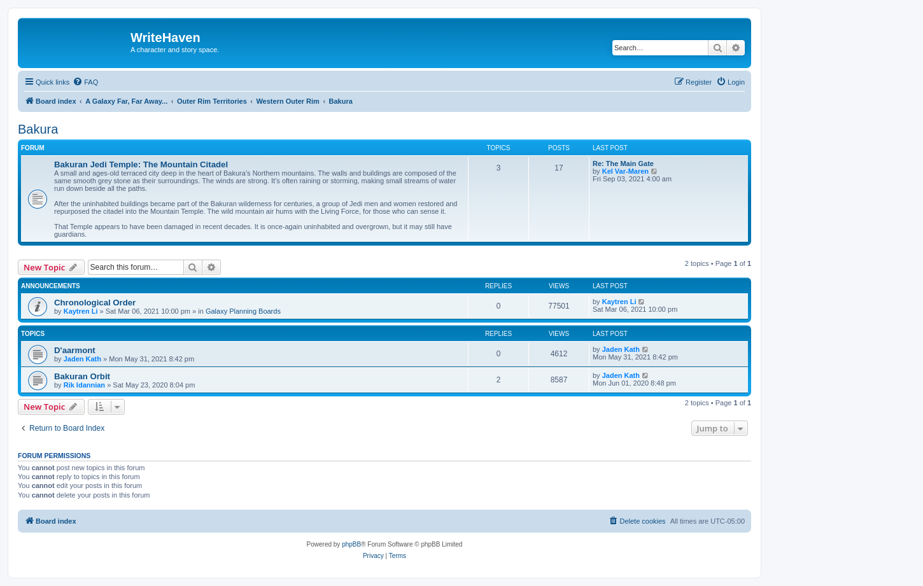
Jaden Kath (82, 359)
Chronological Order (95, 302)
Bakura (38, 129)
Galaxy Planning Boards (243, 311)
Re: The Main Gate (623, 163)
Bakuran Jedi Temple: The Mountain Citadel (141, 164)
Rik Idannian (84, 385)
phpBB (351, 544)
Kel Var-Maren (625, 171)
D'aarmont (74, 350)
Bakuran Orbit (82, 376)
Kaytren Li (81, 311)
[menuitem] (85, 82)
